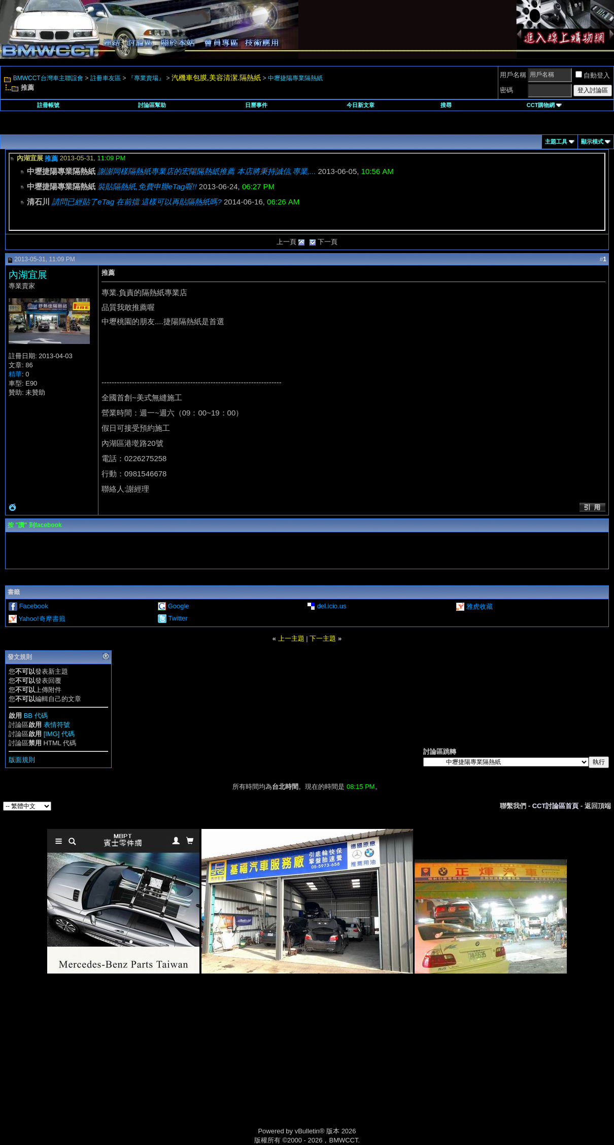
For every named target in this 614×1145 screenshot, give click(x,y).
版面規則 (22, 760)
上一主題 (291, 638)
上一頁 (286, 242)
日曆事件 (256, 105)
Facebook (33, 606)
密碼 (506, 90)
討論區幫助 (152, 105)
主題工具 (556, 141)
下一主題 (323, 638)
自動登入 (592, 75)
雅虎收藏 (479, 606)
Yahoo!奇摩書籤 (41, 618)
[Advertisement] (221, 1061)
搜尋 (446, 105)
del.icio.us (332, 606)
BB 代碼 (36, 715)
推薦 (51, 158)
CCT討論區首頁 (555, 806)
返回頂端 (598, 806)
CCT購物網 (544, 105)
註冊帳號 (48, 105)
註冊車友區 (105, 78)
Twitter (177, 618)
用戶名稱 (513, 75)
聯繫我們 (513, 806)
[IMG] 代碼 (59, 734)
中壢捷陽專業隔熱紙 (295, 78)
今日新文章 (360, 105)
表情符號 (57, 724)
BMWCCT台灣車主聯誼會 (48, 78)
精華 (15, 374)
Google (178, 606)
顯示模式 (592, 141)
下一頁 (327, 242)
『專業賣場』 (146, 78)
